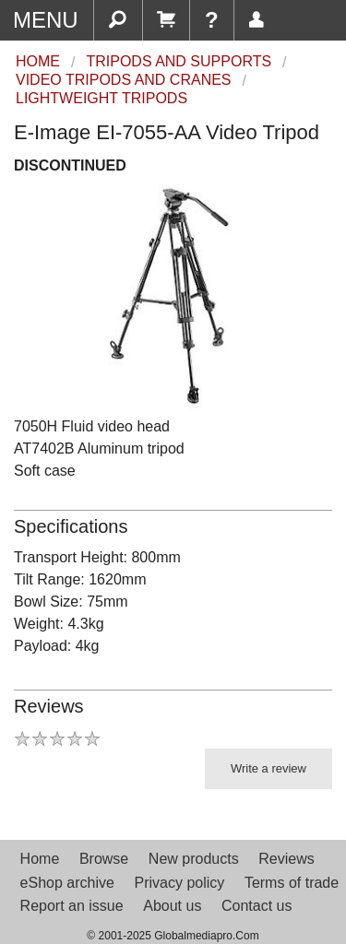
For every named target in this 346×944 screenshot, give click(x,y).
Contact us (256, 906)
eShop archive (67, 883)
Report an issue (72, 906)
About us (172, 906)
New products (194, 859)
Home (40, 859)
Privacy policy (179, 883)
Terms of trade (292, 883)
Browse (103, 859)
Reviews (286, 859)
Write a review (268, 768)
